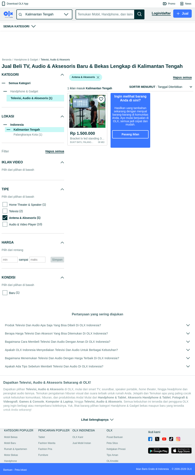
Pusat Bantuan (115, 437)
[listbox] (98, 77)
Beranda (6, 59)
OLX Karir (78, 437)
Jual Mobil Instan (82, 443)
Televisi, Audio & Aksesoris (55, 59)
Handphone (10, 461)
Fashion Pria (45, 449)
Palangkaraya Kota (28, 134)
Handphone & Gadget (26, 59)
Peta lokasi (21, 469)
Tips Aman (112, 455)
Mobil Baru (10, 443)
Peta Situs (112, 443)
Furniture (43, 455)
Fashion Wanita (46, 443)
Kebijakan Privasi (116, 449)
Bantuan (8, 469)
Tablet (41, 437)
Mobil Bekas (10, 437)
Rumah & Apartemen (15, 449)
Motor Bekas (11, 455)
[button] (14, 3)
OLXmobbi (112, 461)
